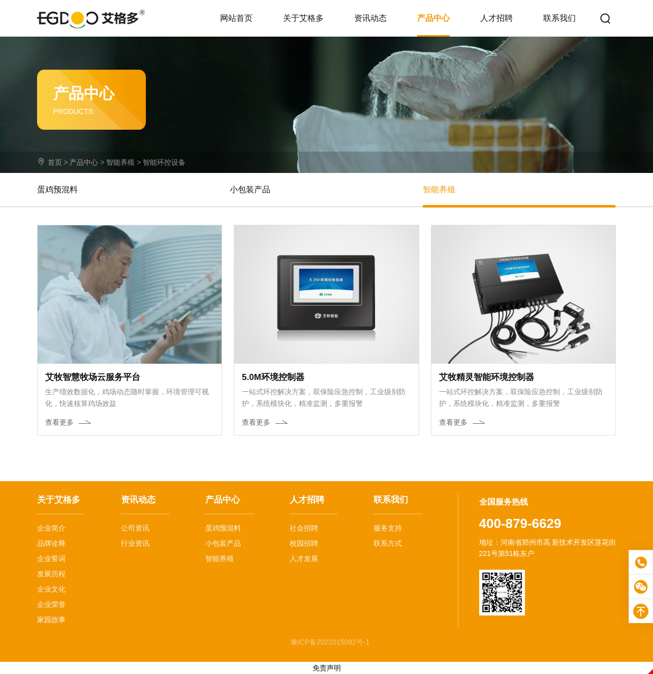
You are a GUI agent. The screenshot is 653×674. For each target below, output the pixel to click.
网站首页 (236, 18)
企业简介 (51, 528)
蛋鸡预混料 (57, 189)
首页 (55, 162)
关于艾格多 (303, 18)
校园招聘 (304, 543)
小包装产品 (250, 189)
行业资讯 (135, 543)
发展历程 (51, 574)
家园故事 (51, 620)
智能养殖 (120, 162)
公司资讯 (135, 528)
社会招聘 (304, 528)
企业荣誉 (51, 604)
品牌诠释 (51, 543)
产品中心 (433, 18)
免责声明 (327, 668)
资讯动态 (370, 18)
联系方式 (388, 543)
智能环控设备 (164, 162)
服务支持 (388, 528)
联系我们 (559, 18)
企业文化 (51, 589)
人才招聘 (496, 18)
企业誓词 (51, 558)
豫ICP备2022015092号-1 (330, 642)
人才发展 (304, 558)
